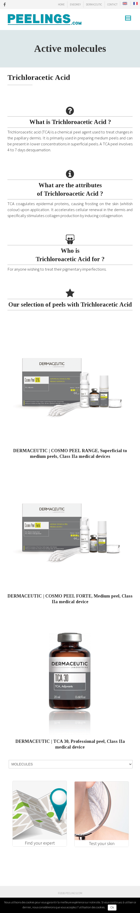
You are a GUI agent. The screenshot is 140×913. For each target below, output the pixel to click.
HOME (61, 4)
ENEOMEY (75, 4)
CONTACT (112, 4)
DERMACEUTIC (94, 4)
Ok (112, 907)
